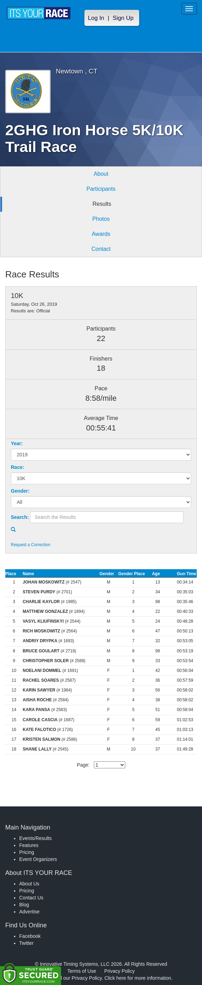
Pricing (26, 852)
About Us (29, 883)
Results (101, 204)
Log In (96, 18)
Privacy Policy (119, 971)
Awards (101, 234)
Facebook (29, 936)
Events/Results (35, 838)
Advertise (29, 911)
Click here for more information (137, 978)
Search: (20, 517)
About (101, 174)
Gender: (20, 491)
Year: (17, 443)
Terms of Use (81, 971)
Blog (24, 904)
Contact (101, 249)
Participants (101, 189)
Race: (17, 467)
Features (28, 845)
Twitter (26, 943)
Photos (101, 219)
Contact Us (31, 897)
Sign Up (123, 18)
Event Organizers (38, 859)
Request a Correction (30, 544)
